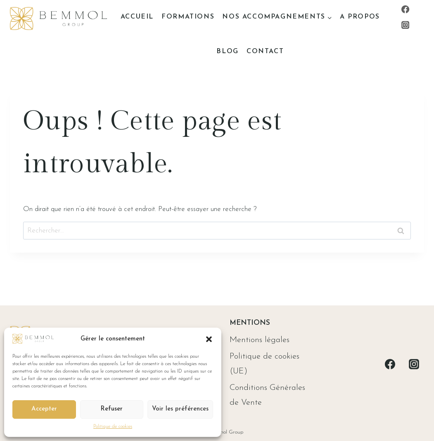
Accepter (44, 409)
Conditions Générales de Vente (267, 395)
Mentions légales (259, 340)
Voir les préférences (180, 409)
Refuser (111, 409)
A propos (360, 17)
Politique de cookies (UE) (264, 363)
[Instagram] (405, 25)
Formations (187, 17)
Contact (265, 51)
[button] (209, 339)
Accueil (137, 17)
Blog (227, 51)
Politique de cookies (112, 426)
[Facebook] (405, 9)
